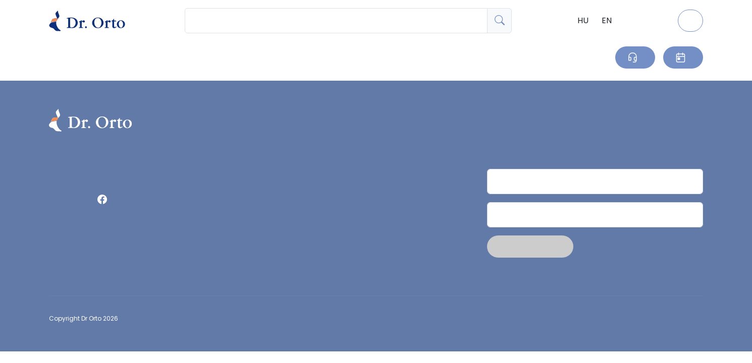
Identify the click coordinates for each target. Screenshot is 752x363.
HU (582, 20)
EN (607, 20)
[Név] (595, 181)
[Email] (595, 214)
